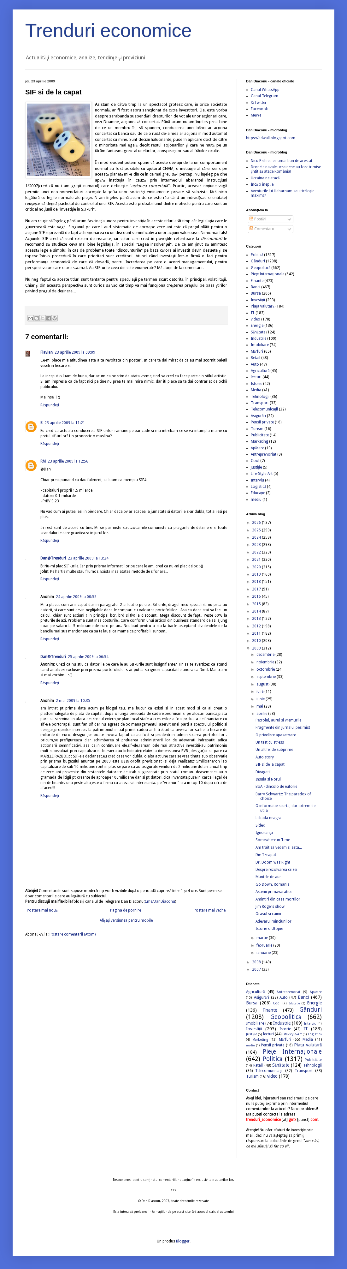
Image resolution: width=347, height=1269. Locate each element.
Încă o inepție (262, 184)
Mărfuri (257, 351)
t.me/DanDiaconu (160, 901)
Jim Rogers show (270, 906)
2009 (257, 648)
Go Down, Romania (273, 884)
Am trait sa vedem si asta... (279, 847)
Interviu (257, 480)
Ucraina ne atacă (265, 178)
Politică (257, 255)
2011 (257, 633)
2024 (257, 537)
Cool (255, 460)
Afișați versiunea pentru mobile (126, 920)
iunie (261, 699)
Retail (255, 358)
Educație (258, 493)
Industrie (258, 338)
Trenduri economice (108, 30)
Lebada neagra (268, 818)
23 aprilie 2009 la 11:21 (64, 423)
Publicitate (260, 435)
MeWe (256, 115)
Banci (255, 287)
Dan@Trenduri (53, 558)
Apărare (257, 448)
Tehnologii (260, 396)
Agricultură (260, 370)
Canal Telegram (264, 96)
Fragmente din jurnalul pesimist (283, 727)
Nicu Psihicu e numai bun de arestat (281, 161)
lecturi (256, 377)
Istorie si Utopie (269, 928)
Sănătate (258, 332)
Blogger (183, 1241)
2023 (257, 544)
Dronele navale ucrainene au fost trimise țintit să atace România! (286, 169)
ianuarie (264, 952)
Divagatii (263, 772)
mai (260, 706)
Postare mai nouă (42, 910)
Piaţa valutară (262, 306)
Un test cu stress (270, 742)
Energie (257, 325)
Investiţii (258, 300)
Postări (258, 219)
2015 (257, 604)
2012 (257, 626)
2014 (257, 611)
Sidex (260, 825)
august (262, 684)
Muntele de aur (268, 877)
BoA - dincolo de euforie (276, 786)
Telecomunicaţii (264, 409)
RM (43, 461)
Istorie (256, 383)
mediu (256, 499)
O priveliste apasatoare (276, 735)
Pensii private (262, 422)
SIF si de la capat (270, 764)
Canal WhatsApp (265, 89)
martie (262, 938)
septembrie (266, 676)
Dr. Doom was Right (273, 862)
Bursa (256, 293)
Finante (257, 280)
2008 (257, 962)
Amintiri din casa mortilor (278, 899)
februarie (264, 945)
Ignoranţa (264, 832)
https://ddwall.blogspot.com (270, 138)
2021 (257, 559)
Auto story (265, 757)
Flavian (46, 352)
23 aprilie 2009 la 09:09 (75, 352)
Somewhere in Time (273, 840)
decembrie (265, 654)
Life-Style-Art (262, 473)
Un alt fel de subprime (274, 749)
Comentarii (262, 229)
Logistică (258, 486)
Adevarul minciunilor (273, 921)
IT (253, 313)
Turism (257, 429)
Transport (260, 403)
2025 (257, 530)
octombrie (266, 669)
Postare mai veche (210, 910)
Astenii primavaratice (274, 891)
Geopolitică (260, 268)
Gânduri (258, 261)
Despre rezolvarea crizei (276, 869)
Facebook (259, 109)
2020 (257, 567)
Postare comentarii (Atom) (73, 934)
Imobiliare (260, 345)
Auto (255, 364)
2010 (257, 640)
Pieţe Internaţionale (267, 274)
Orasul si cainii (268, 914)
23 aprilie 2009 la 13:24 (88, 558)
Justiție (256, 467)
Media (256, 390)
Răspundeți (49, 405)
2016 (257, 596)
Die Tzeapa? (266, 855)
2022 (257, 552)
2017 (257, 589)
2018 (257, 581)
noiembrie (265, 662)
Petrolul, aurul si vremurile (278, 720)
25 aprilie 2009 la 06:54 (88, 657)
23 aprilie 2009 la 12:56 (68, 461)
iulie (260, 691)
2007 (257, 969)
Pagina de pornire (125, 910)
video (255, 319)
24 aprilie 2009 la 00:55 (76, 597)
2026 (257, 522)
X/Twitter (259, 102)
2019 (257, 574)
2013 (257, 618)
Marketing (259, 441)
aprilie (262, 713)
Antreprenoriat (263, 454)
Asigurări (258, 416)
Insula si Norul (268, 779)
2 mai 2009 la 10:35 (73, 700)
